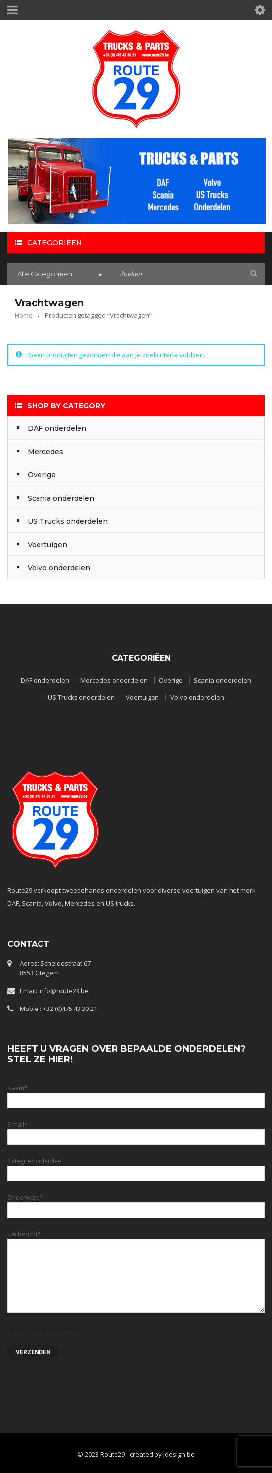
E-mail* (136, 1130)
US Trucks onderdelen (81, 697)
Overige (171, 680)
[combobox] (58, 275)
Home (24, 315)
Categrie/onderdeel (136, 1167)
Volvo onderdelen (197, 697)
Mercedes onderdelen (114, 680)
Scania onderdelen (222, 680)
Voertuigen (142, 697)
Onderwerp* (136, 1203)
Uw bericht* (136, 1254)
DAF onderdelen (45, 680)
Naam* (136, 1094)
